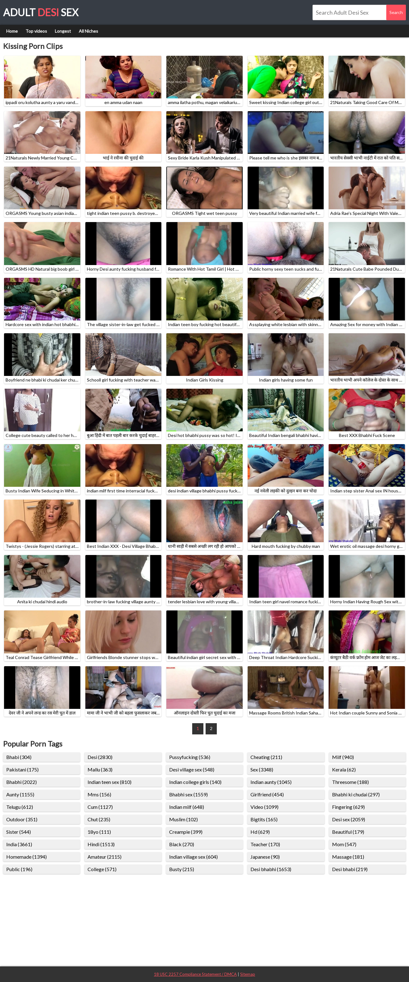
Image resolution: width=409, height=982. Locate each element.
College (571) (102, 869)
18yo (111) (99, 832)
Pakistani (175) (22, 769)
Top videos (36, 31)
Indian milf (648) (186, 807)
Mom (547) (344, 844)
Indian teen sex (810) (109, 782)
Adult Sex (40, 12)
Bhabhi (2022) (21, 782)
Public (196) (19, 869)
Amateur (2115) (104, 857)
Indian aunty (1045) (271, 782)
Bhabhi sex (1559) (188, 794)
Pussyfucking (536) (189, 757)
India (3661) (19, 844)
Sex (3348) (261, 769)
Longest (63, 31)
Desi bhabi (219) (350, 869)
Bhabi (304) (18, 757)
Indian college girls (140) (195, 782)
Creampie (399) (185, 832)
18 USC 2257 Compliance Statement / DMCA (195, 974)
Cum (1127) (100, 807)
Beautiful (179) (348, 832)
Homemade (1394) (26, 857)
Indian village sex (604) (193, 857)
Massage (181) (348, 857)
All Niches (88, 31)
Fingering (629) (348, 807)
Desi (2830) (100, 757)
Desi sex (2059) (348, 819)
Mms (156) (99, 794)
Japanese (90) (265, 857)
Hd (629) (260, 832)
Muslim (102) (183, 819)
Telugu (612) (19, 807)
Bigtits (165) (264, 819)
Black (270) (181, 844)
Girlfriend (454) (267, 794)
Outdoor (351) (21, 819)
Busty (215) (181, 869)
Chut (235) (99, 819)
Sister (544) (18, 832)
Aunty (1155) (20, 794)
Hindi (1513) (101, 844)
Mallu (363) (100, 769)
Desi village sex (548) (191, 769)
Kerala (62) (344, 769)
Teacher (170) (265, 844)
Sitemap (247, 974)
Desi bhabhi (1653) (270, 869)
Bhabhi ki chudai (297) (356, 794)
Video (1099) (264, 807)
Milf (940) (343, 757)
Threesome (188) (350, 782)
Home (12, 31)
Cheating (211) (266, 757)
